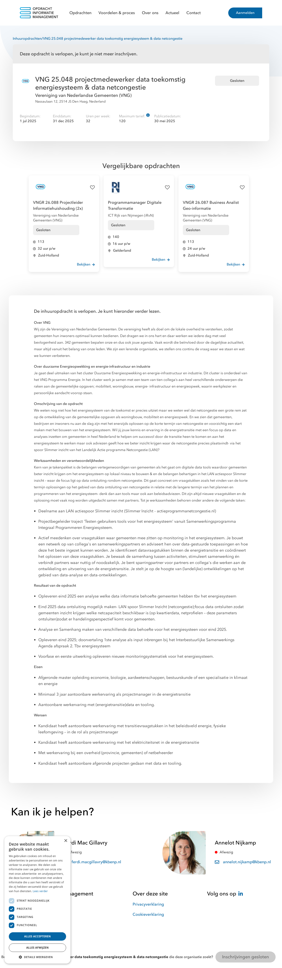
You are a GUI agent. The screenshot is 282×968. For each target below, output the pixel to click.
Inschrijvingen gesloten (245, 957)
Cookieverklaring (148, 914)
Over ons (150, 13)
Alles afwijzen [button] (37, 947)
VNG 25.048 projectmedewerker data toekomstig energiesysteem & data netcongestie (112, 38)
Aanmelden (245, 12)
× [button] (65, 841)
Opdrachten (80, 13)
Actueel (172, 13)
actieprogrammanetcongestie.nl (186, 511)
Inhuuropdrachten (27, 38)
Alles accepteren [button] (37, 936)
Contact (193, 13)
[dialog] (37, 900)
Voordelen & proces (116, 13)
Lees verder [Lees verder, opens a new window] (40, 891)
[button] (37, 957)
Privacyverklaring (148, 904)
